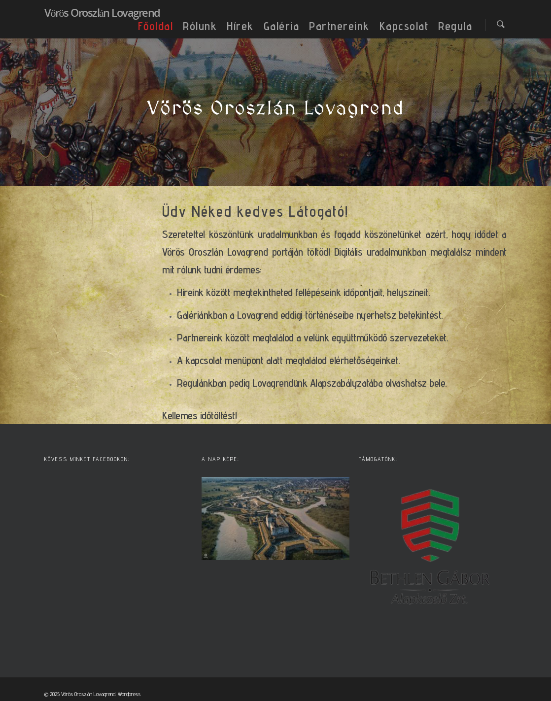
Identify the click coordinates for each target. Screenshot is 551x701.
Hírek (240, 26)
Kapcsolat (404, 26)
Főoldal (155, 26)
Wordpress (129, 694)
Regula (455, 26)
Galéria (282, 26)
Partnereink (339, 26)
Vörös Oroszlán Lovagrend (102, 12)
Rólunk (200, 26)
